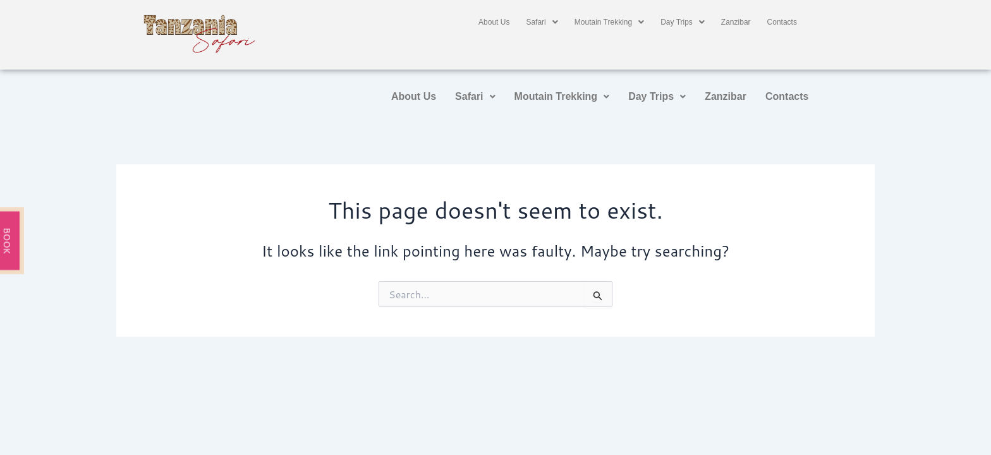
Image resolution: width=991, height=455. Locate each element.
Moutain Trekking (609, 22)
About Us (493, 22)
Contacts (782, 22)
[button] (541, 22)
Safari (541, 22)
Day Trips (682, 22)
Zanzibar (736, 22)
